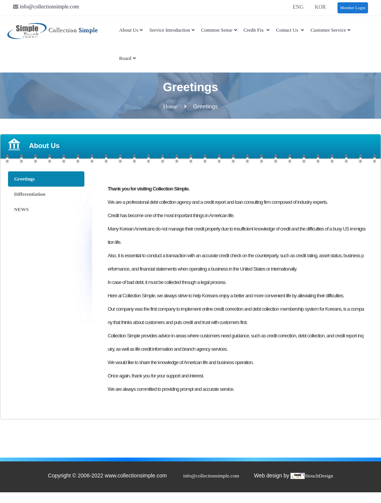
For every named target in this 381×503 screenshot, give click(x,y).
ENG (298, 7)
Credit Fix (257, 30)
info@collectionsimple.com (48, 7)
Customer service (330, 30)
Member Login (352, 7)
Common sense (219, 30)
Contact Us (290, 30)
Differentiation (29, 194)
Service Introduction (172, 30)
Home (170, 106)
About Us (131, 30)
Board (128, 58)
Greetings (24, 179)
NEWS (21, 209)
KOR (320, 7)
